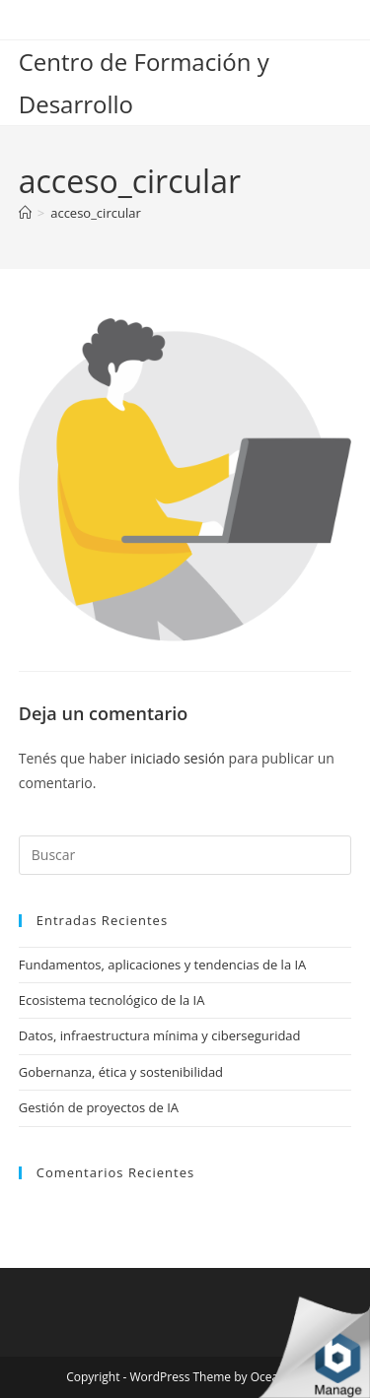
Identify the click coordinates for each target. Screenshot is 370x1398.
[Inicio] (25, 213)
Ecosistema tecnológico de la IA (112, 1000)
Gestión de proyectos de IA (99, 1107)
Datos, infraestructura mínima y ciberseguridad (160, 1035)
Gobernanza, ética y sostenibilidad (121, 1072)
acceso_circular (95, 213)
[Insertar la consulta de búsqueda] (185, 855)
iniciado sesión (177, 758)
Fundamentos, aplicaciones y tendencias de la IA (163, 964)
